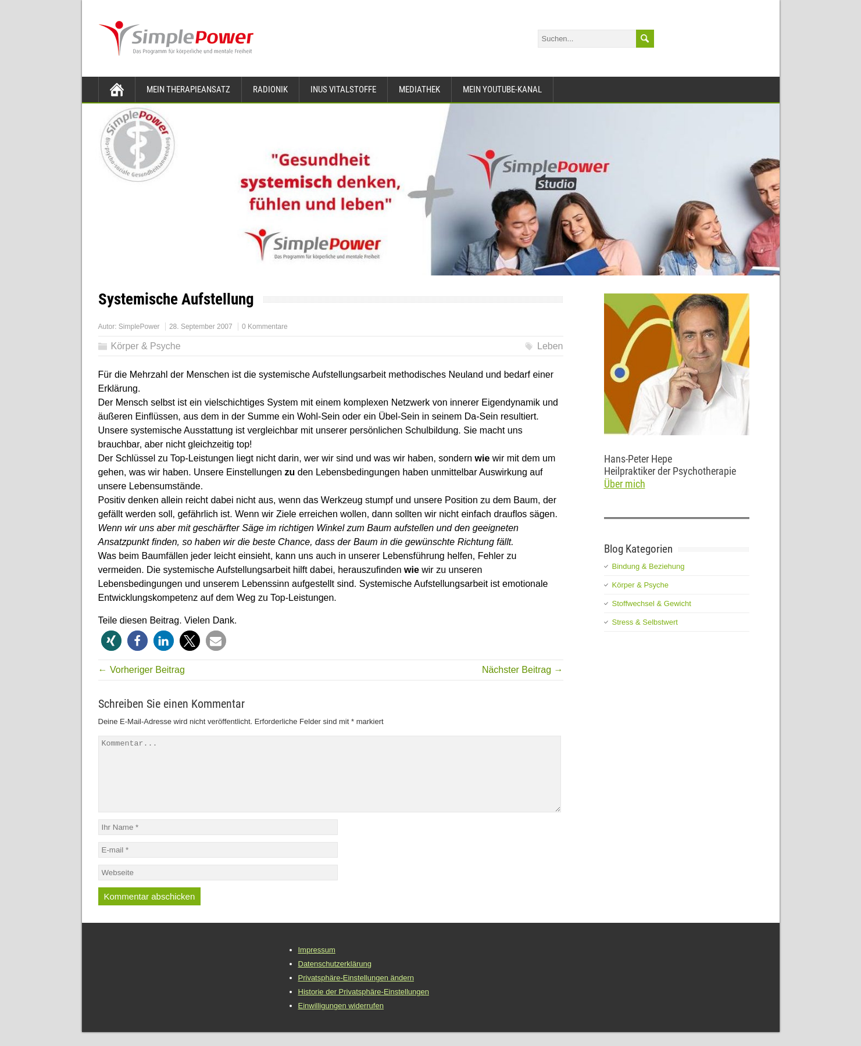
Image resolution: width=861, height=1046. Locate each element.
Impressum (316, 963)
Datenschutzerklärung (334, 977)
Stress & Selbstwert (645, 622)
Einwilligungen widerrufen (341, 1019)
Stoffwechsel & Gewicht (651, 603)
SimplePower (139, 327)
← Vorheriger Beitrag (141, 670)
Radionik (270, 89)
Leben (550, 346)
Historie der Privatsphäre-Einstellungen (363, 1005)
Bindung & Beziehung (648, 566)
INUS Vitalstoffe (343, 89)
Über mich (624, 484)
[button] (111, 641)
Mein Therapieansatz (188, 89)
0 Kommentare (265, 327)
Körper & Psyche (146, 346)
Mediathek (419, 89)
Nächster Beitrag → (522, 670)
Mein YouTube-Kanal (502, 89)
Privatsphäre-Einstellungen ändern (356, 991)
